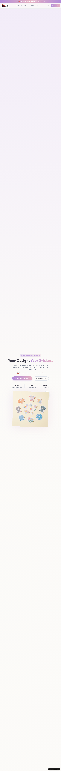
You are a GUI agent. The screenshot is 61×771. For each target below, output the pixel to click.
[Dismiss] (59, 769)
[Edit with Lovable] (53, 769)
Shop (25, 5)
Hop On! (55, 5)
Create (32, 5)
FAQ (38, 5)
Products (19, 5)
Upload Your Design (22, 378)
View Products (41, 378)
